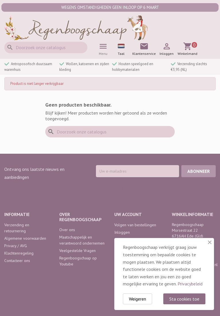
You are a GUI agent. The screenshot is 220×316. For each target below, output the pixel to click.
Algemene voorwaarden (25, 238)
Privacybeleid (190, 284)
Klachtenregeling (19, 253)
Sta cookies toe (184, 299)
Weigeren (137, 299)
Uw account (128, 214)
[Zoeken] (45, 47)
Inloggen (122, 232)
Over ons (67, 229)
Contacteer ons (17, 260)
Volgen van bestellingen (135, 224)
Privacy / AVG (15, 245)
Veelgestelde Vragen (77, 250)
